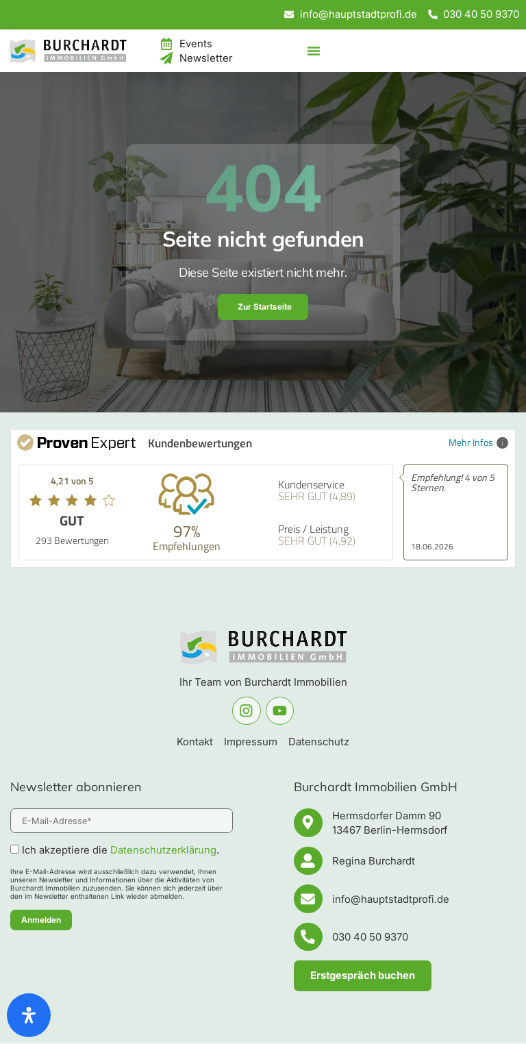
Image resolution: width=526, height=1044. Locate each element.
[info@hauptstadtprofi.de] (308, 899)
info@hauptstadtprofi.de (390, 899)
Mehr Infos (478, 442)
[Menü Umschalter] (314, 51)
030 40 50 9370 (370, 938)
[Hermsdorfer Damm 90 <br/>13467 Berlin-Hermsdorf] (308, 822)
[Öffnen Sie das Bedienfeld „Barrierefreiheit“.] (29, 1015)
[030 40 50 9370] (308, 937)
